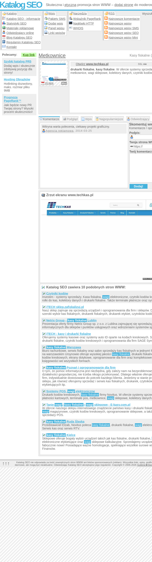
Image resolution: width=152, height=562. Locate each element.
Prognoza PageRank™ (12, 99)
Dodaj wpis (55, 23)
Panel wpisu (56, 28)
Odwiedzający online (20, 33)
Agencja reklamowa (59, 130)
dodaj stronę (123, 5)
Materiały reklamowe (20, 28)
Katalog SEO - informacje (23, 18)
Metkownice (52, 55)
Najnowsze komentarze (124, 18)
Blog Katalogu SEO (19, 37)
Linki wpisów (56, 33)
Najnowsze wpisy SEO (124, 33)
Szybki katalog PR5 (17, 61)
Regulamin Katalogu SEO (23, 42)
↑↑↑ (6, 463)
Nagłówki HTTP (83, 23)
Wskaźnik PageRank (87, 18)
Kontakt (11, 47)
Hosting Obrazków (17, 79)
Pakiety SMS (57, 18)
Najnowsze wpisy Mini (123, 37)
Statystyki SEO (16, 23)
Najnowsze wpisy (120, 23)
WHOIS (78, 28)
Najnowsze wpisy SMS (124, 28)
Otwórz (92, 64)
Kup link (29, 55)
